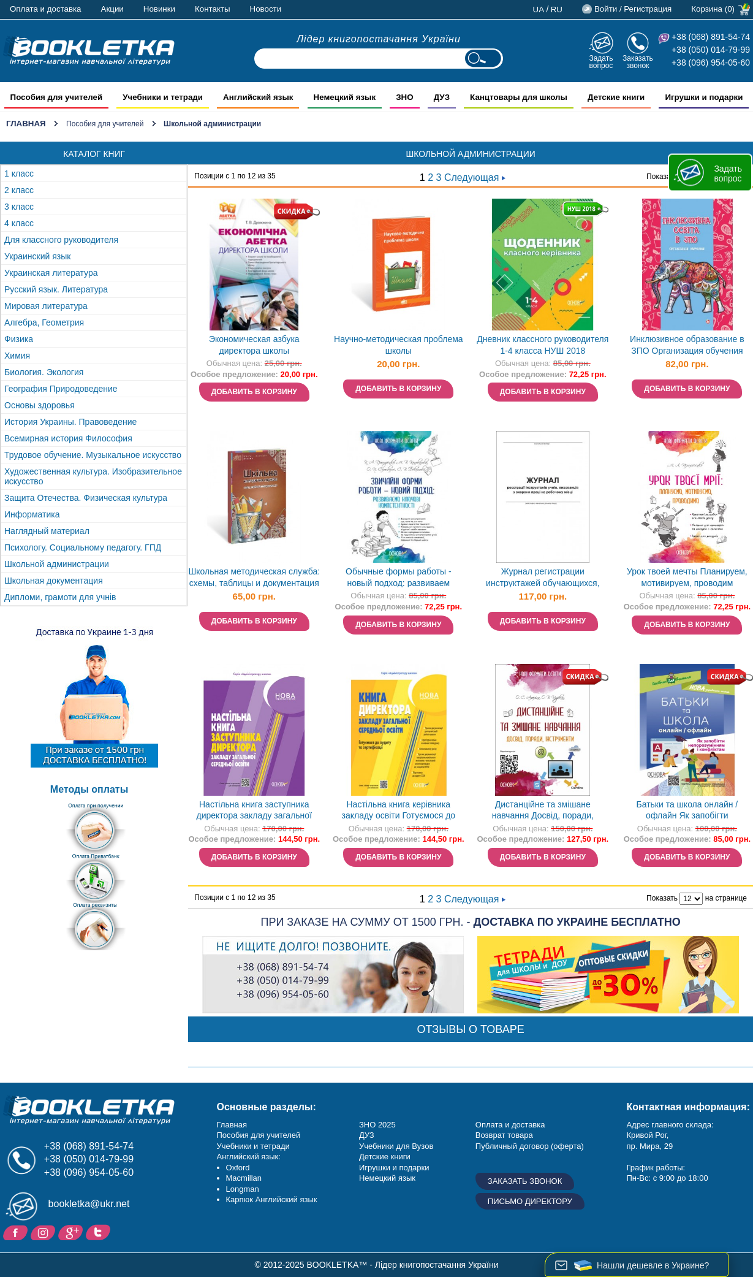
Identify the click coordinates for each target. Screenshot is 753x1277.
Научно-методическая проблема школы (398, 345)
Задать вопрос (601, 61)
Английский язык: (249, 1156)
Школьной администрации (56, 564)
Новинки (159, 8)
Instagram (44, 1231)
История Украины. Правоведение (70, 422)
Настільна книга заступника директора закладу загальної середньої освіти (254, 811)
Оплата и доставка (45, 8)
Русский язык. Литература (56, 289)
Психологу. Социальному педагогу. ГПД (82, 547)
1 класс (19, 173)
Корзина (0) (713, 8)
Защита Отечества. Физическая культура (85, 498)
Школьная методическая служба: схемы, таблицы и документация (254, 577)
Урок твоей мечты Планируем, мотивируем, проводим (687, 577)
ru (556, 9)
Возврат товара (504, 1135)
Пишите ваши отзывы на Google (72, 1231)
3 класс (19, 207)
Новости (266, 8)
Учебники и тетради (253, 1146)
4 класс (19, 223)
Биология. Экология (43, 372)
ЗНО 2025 (377, 1124)
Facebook (17, 1231)
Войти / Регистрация (633, 8)
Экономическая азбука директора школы (254, 345)
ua (539, 9)
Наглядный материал (46, 531)
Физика (18, 339)
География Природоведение (61, 389)
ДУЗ (366, 1135)
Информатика (31, 514)
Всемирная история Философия (68, 438)
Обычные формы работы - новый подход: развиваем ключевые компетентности (399, 578)
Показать (662, 176)
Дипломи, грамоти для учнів (60, 597)
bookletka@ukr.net (89, 1204)
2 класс (19, 190)
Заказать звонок (637, 61)
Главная (26, 123)
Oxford (238, 1167)
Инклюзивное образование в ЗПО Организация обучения (687, 345)
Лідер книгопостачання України (379, 39)
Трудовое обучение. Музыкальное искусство (92, 455)
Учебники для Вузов (396, 1146)
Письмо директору (530, 1201)
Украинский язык (37, 256)
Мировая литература (46, 306)
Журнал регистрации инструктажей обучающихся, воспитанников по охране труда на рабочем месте (543, 578)
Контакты (212, 8)
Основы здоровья (39, 405)
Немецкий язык (387, 1178)
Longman (242, 1189)
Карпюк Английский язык (271, 1199)
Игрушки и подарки (394, 1167)
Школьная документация (53, 580)
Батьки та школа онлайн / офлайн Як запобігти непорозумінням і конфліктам (687, 811)
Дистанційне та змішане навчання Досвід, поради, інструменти (543, 811)
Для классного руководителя (61, 240)
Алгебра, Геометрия (44, 322)
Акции (112, 8)
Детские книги (385, 1156)
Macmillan (244, 1178)
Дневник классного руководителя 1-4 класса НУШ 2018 (542, 345)
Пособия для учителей (104, 124)
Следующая (474, 177)
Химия (17, 355)
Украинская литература (50, 273)
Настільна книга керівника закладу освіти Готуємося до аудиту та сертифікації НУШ (398, 811)
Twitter (99, 1231)
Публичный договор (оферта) (529, 1146)
